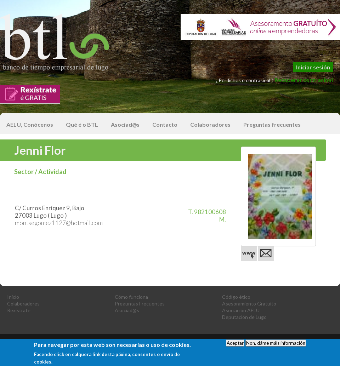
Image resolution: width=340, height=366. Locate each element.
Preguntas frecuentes (272, 124)
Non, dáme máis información (275, 346)
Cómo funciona (131, 297)
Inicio (13, 297)
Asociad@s (125, 124)
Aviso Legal (151, 341)
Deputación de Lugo (244, 317)
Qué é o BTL (82, 124)
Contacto (164, 124)
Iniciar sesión (313, 67)
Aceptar (235, 346)
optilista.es (328, 341)
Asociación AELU (241, 310)
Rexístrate (18, 310)
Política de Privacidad (196, 341)
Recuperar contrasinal (303, 79)
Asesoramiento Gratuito (249, 304)
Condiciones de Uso (250, 341)
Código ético (236, 297)
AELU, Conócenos (29, 124)
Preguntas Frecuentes (140, 304)
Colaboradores (210, 124)
